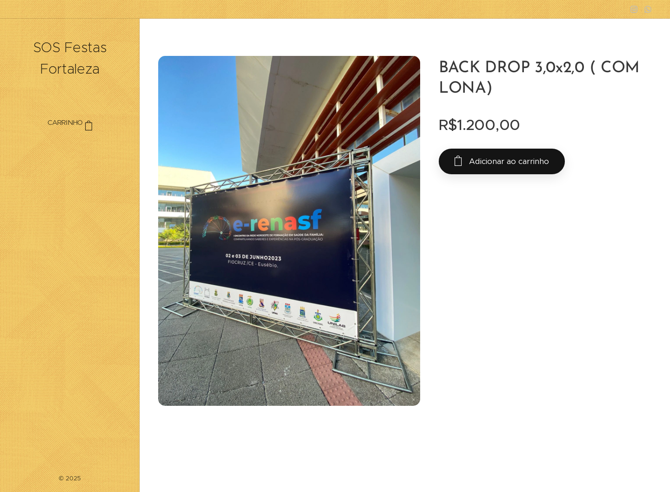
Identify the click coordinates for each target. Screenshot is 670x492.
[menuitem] (70, 150)
